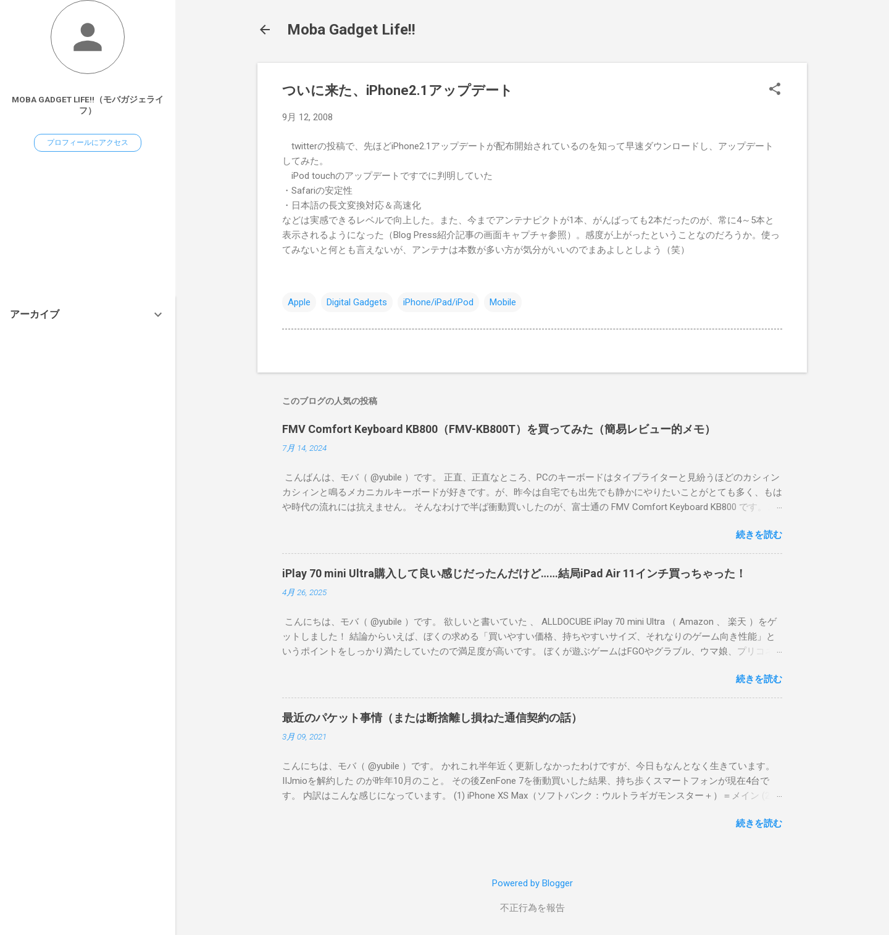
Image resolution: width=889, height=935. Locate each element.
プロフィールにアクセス (87, 142)
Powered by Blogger (532, 883)
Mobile (503, 302)
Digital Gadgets (357, 302)
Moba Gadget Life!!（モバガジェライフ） (88, 104)
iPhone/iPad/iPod (438, 302)
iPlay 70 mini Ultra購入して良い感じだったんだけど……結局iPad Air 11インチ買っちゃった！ (514, 573)
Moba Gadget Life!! (351, 29)
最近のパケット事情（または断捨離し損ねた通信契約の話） (432, 717)
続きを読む (759, 534)
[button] (774, 90)
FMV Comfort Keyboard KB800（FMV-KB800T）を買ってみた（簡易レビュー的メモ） (499, 428)
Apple (299, 302)
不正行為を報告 (532, 907)
